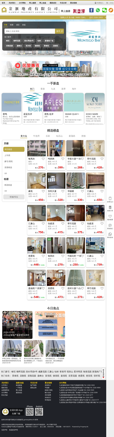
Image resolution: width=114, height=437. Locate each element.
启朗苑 (55, 46)
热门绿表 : (6, 375)
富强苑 (48, 375)
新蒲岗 (72, 135)
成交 (17, 25)
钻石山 (59, 135)
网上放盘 (19, 390)
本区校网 (48, 395)
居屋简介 (48, 385)
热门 (32, 88)
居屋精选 (8, 167)
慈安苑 (89, 375)
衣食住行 (48, 397)
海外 (74, 88)
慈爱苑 (81, 375)
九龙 (53, 88)
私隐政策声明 (13, 430)
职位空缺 (4, 395)
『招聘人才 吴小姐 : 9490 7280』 (80, 17)
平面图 (47, 388)
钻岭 (39, 41)
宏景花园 (72, 375)
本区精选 (8, 149)
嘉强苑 (64, 375)
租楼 (11, 25)
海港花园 (87, 371)
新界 (63, 88)
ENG (111, 3)
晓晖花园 (16, 41)
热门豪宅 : (6, 371)
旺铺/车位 (14, 197)
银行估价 (48, 392)
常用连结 (48, 400)
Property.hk (84, 427)
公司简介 (4, 385)
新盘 (24, 25)
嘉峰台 (19, 46)
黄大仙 (24, 135)
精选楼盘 (19, 385)
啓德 (83, 135)
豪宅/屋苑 (8, 161)
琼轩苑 (97, 375)
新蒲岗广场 (49, 41)
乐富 (48, 135)
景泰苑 (46, 46)
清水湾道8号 (29, 41)
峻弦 (7, 41)
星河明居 (78, 371)
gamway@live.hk (29, 420)
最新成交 (19, 392)
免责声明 (4, 430)
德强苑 (37, 46)
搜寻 (58, 31)
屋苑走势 (33, 388)
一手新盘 (19, 388)
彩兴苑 (28, 46)
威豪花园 (42, 371)
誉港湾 (63, 371)
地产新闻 (33, 385)
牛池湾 (36, 135)
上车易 (7, 155)
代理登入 (100, 3)
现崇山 (70, 371)
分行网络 (4, 392)
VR (5, 173)
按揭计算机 (49, 390)
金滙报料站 (5, 390)
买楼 (5, 25)
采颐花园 (9, 46)
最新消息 (4, 388)
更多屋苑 (103, 373)
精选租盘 (8, 185)
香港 (43, 88)
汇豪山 (50, 371)
